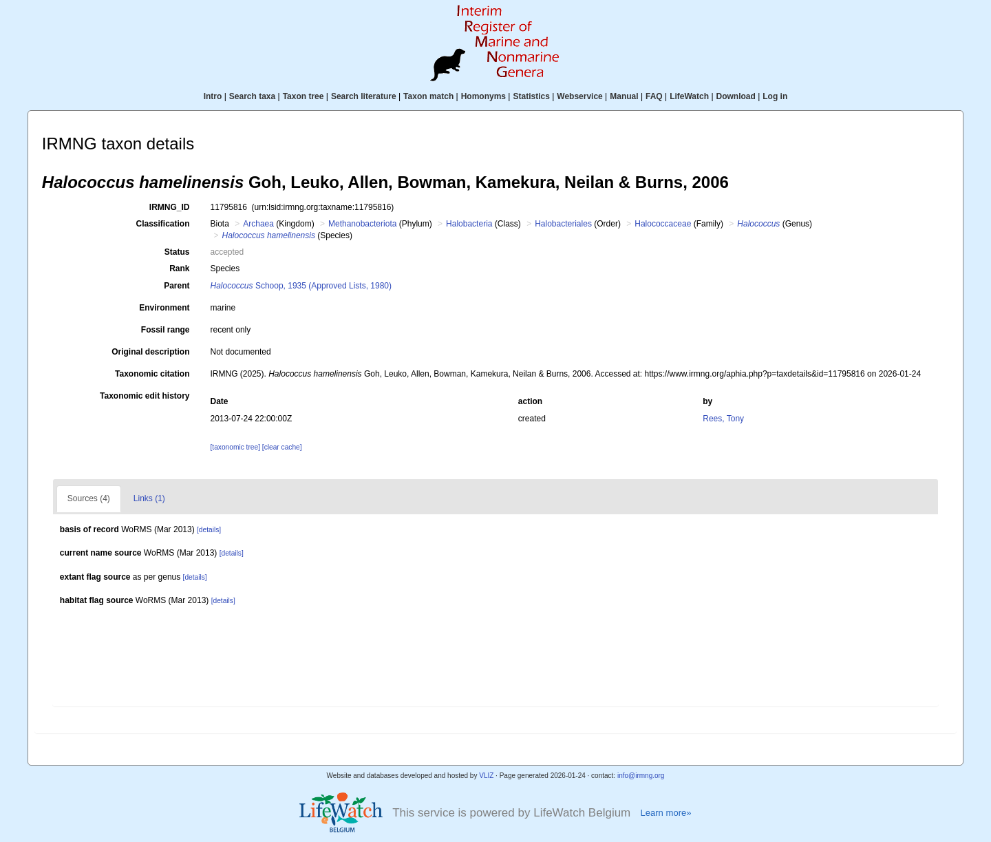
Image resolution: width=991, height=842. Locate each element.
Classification (162, 224)
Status (177, 252)
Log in (775, 96)
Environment (164, 308)
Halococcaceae (663, 224)
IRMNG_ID (169, 207)
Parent (176, 286)
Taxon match (428, 96)
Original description (150, 352)
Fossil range (165, 330)
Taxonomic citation (152, 374)
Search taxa (252, 96)
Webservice (580, 96)
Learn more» (665, 813)
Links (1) (149, 498)
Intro (213, 96)
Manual (624, 96)
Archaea (258, 224)
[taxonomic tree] (235, 447)
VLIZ (486, 775)
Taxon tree (303, 96)
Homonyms (483, 96)
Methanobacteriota (362, 224)
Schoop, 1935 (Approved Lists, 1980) (301, 286)
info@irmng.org (641, 775)
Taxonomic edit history (144, 396)
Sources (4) (88, 498)
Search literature (363, 96)
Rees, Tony (723, 418)
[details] (209, 530)
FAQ (654, 96)
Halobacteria (469, 224)
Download (736, 96)
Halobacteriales (563, 224)
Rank (179, 268)
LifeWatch (689, 96)
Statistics (531, 96)
